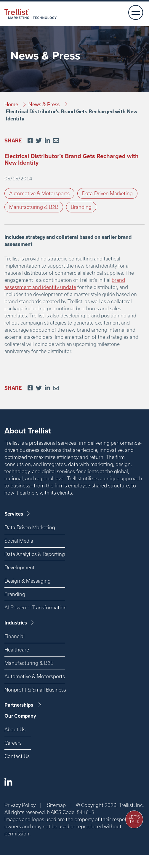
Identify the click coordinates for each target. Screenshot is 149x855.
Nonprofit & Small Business (34, 689)
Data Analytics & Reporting (34, 554)
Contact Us (17, 756)
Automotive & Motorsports (39, 193)
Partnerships (23, 705)
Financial (14, 636)
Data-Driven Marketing (107, 193)
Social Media (18, 540)
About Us (14, 729)
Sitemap (56, 805)
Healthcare (16, 649)
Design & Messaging (27, 581)
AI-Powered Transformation (34, 607)
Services (17, 514)
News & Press (44, 104)
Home (11, 104)
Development (19, 567)
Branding (81, 207)
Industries (19, 623)
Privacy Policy (20, 805)
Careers (13, 743)
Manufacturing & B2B (33, 207)
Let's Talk (134, 819)
